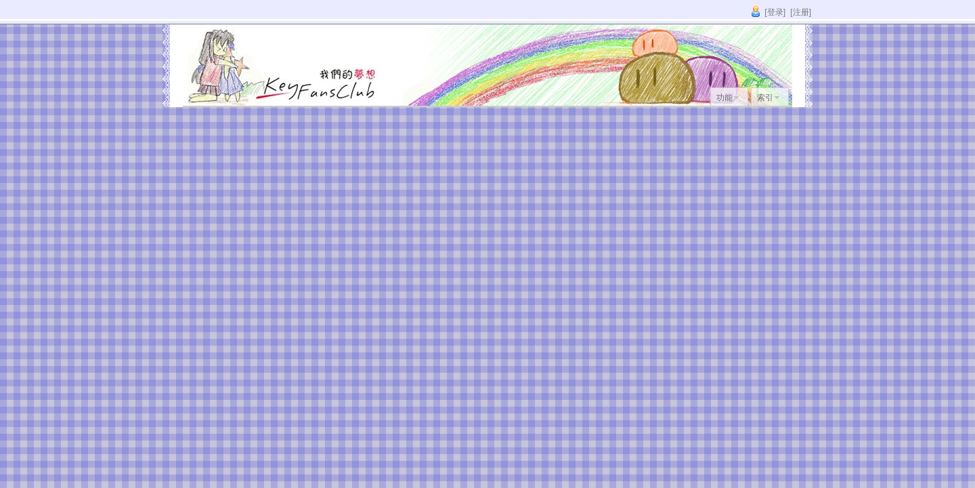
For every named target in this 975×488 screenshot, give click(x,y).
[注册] (800, 12)
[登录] (774, 12)
